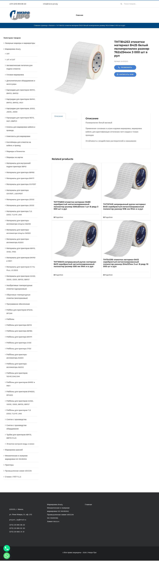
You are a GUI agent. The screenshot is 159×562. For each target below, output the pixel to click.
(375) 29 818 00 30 (17, 528)
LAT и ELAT (10, 59)
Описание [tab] (58, 116)
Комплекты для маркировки (18, 136)
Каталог (52, 25)
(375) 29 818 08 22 (17, 525)
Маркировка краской (14, 450)
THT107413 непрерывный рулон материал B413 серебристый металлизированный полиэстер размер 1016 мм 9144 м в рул (124, 206)
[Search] (121, 3)
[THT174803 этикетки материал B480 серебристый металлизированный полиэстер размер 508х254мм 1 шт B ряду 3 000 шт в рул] (76, 181)
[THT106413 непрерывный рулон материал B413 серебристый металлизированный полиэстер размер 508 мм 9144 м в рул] (76, 240)
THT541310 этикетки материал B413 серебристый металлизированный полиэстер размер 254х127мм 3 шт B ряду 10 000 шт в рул (125, 263)
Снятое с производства (16, 419)
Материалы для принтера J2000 (20, 199)
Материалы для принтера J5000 (20, 205)
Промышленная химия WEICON (18, 471)
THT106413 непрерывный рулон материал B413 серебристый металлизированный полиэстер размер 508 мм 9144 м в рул (75, 264)
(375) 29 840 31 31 (16, 532)
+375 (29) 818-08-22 (17, 4)
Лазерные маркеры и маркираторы (20, 43)
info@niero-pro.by (50, 4)
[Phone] (6, 548)
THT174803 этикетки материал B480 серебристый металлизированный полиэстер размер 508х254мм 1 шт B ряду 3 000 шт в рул (76, 205)
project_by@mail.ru (17, 520)
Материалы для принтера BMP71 (20, 178)
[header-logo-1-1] (20, 11)
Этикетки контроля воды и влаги (20, 444)
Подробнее (59, 217)
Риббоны (10, 319)
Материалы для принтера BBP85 (20, 172)
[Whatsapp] (6, 555)
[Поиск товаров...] (134, 3)
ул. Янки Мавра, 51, (20, 514)
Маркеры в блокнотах (15, 151)
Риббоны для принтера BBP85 (19, 331)
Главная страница (40, 25)
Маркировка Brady (13, 49)
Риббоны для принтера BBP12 (19, 325)
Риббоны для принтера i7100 (18, 349)
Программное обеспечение (18, 304)
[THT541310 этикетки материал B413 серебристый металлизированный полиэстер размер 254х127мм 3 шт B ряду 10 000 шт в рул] (126, 239)
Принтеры (9, 465)
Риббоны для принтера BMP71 (19, 337)
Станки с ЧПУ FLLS (13, 477)
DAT (8, 54)
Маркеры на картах (14, 157)
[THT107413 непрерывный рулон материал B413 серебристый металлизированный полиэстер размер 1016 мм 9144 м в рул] (126, 182)
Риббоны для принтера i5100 (18, 343)
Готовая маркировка (15, 75)
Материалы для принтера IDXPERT (21, 184)
